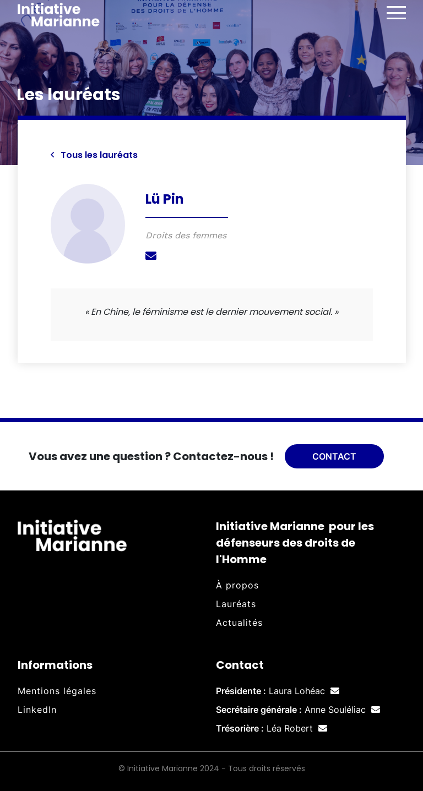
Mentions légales (57, 690)
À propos (237, 585)
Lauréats (236, 603)
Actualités (239, 622)
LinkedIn (37, 709)
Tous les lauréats (94, 155)
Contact (334, 456)
